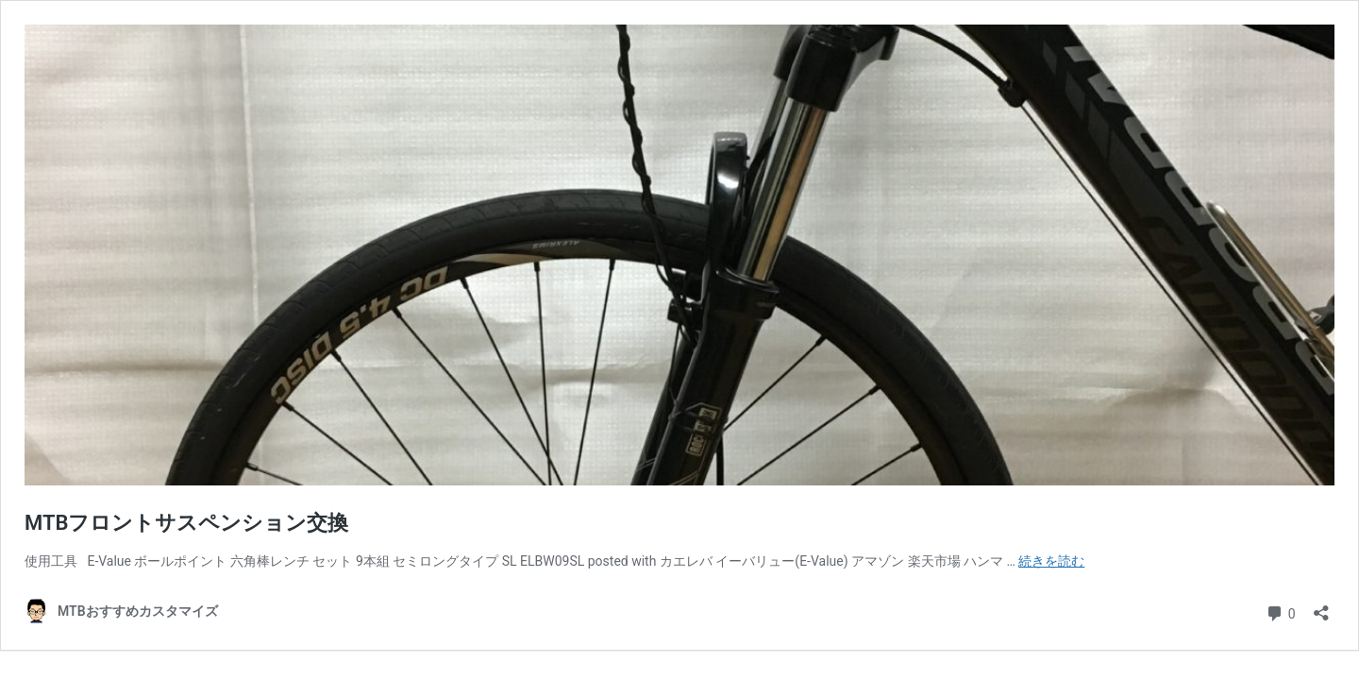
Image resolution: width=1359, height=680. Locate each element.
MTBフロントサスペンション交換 (186, 523)
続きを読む (1051, 561)
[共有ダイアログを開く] (1321, 606)
